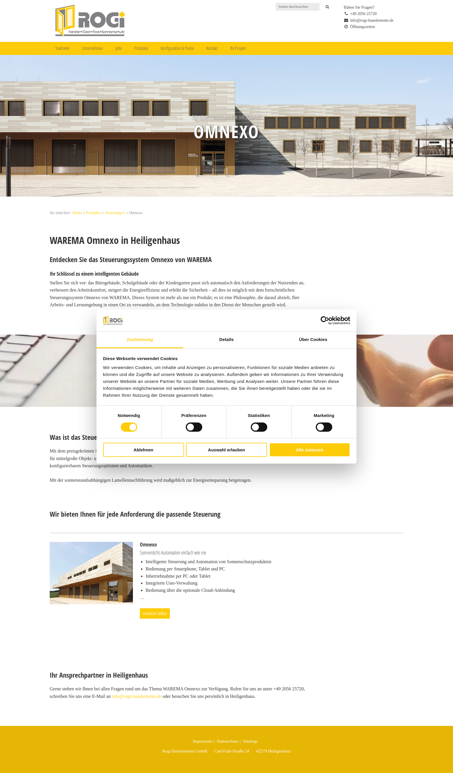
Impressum (202, 741)
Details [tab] (226, 339)
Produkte (141, 48)
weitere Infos (155, 613)
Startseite (62, 48)
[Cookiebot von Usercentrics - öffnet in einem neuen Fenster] (325, 320)
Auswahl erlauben (226, 449)
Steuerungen (115, 213)
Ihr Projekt (238, 48)
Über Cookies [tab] (313, 339)
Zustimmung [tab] (140, 339)
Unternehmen (92, 48)
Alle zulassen (309, 449)
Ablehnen (143, 449)
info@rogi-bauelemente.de (136, 696)
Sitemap (250, 741)
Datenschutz (227, 741)
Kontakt (212, 48)
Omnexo (226, 131)
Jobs (119, 48)
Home (77, 213)
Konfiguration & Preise (177, 48)
